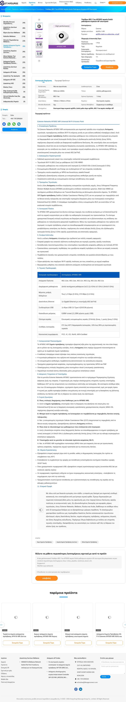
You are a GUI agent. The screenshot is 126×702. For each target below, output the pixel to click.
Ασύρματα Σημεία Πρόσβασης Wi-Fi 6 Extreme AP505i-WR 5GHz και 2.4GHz (109, 636)
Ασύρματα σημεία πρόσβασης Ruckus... (14, 62)
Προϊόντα (4, 665)
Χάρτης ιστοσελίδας (7, 676)
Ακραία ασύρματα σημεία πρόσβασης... (14, 46)
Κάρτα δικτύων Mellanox (14, 33)
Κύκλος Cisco (14, 87)
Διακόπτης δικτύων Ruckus (14, 67)
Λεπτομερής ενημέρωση (43, 80)
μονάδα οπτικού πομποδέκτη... (14, 22)
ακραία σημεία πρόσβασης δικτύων (67, 542)
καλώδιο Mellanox (14, 36)
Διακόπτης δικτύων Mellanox (29, 658)
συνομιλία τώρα (117, 3)
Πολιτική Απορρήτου (8, 682)
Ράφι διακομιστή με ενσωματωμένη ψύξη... (14, 91)
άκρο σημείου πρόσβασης (44, 542)
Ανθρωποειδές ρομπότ (14, 102)
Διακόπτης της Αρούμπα (14, 76)
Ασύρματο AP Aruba (14, 72)
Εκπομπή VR (5, 668)
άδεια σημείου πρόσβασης (89, 542)
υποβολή (46, 578)
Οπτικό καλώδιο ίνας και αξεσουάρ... (14, 97)
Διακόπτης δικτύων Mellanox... (14, 28)
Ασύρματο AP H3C (14, 80)
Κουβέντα (14, 129)
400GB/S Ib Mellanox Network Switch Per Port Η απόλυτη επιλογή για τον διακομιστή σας (31, 665)
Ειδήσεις (4, 673)
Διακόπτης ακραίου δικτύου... (14, 51)
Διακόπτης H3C (14, 83)
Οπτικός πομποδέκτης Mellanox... (14, 41)
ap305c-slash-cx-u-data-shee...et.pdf (107, 34)
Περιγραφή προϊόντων (62, 80)
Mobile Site (4, 679)
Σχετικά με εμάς (6, 670)
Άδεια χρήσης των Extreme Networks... (14, 57)
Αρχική (3, 662)
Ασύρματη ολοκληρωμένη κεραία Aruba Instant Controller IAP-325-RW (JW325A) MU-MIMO (59, 675)
